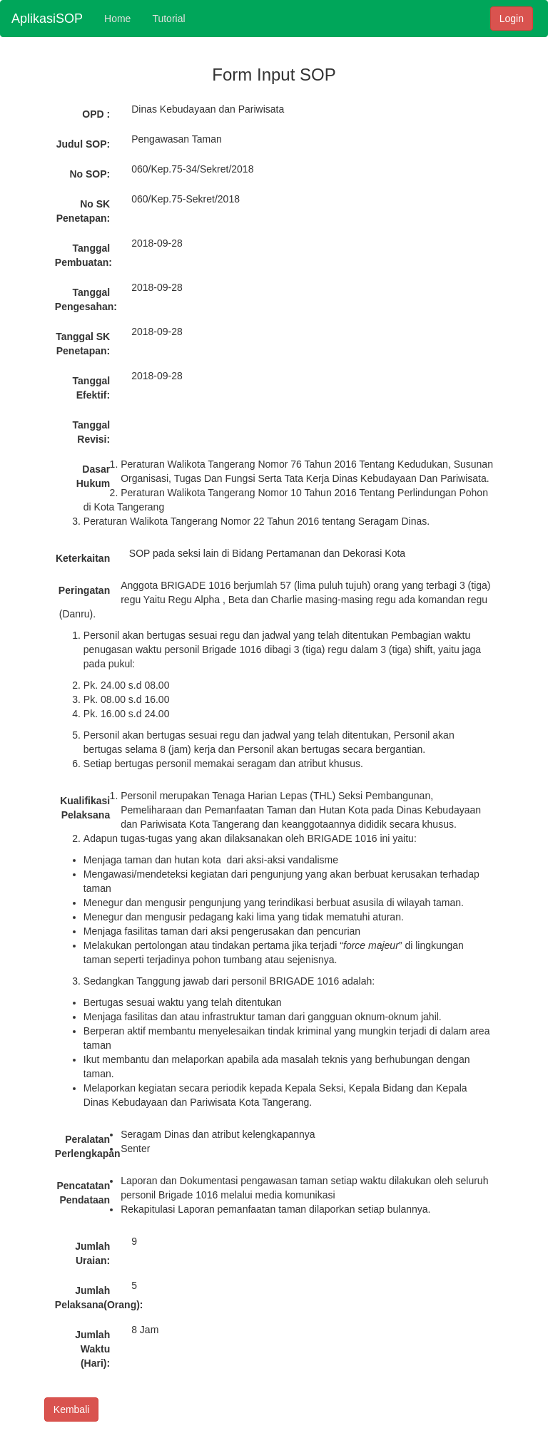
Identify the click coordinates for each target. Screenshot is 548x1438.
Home (117, 18)
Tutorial (168, 18)
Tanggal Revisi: (92, 432)
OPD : (96, 114)
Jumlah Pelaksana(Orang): (88, 1297)
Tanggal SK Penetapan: (83, 343)
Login (511, 18)
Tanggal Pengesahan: (86, 299)
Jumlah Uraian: (92, 1253)
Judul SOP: (83, 144)
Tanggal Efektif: (92, 388)
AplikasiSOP (47, 18)
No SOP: (89, 174)
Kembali (72, 1409)
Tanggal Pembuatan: (83, 255)
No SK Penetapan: (83, 211)
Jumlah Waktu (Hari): (92, 1349)
